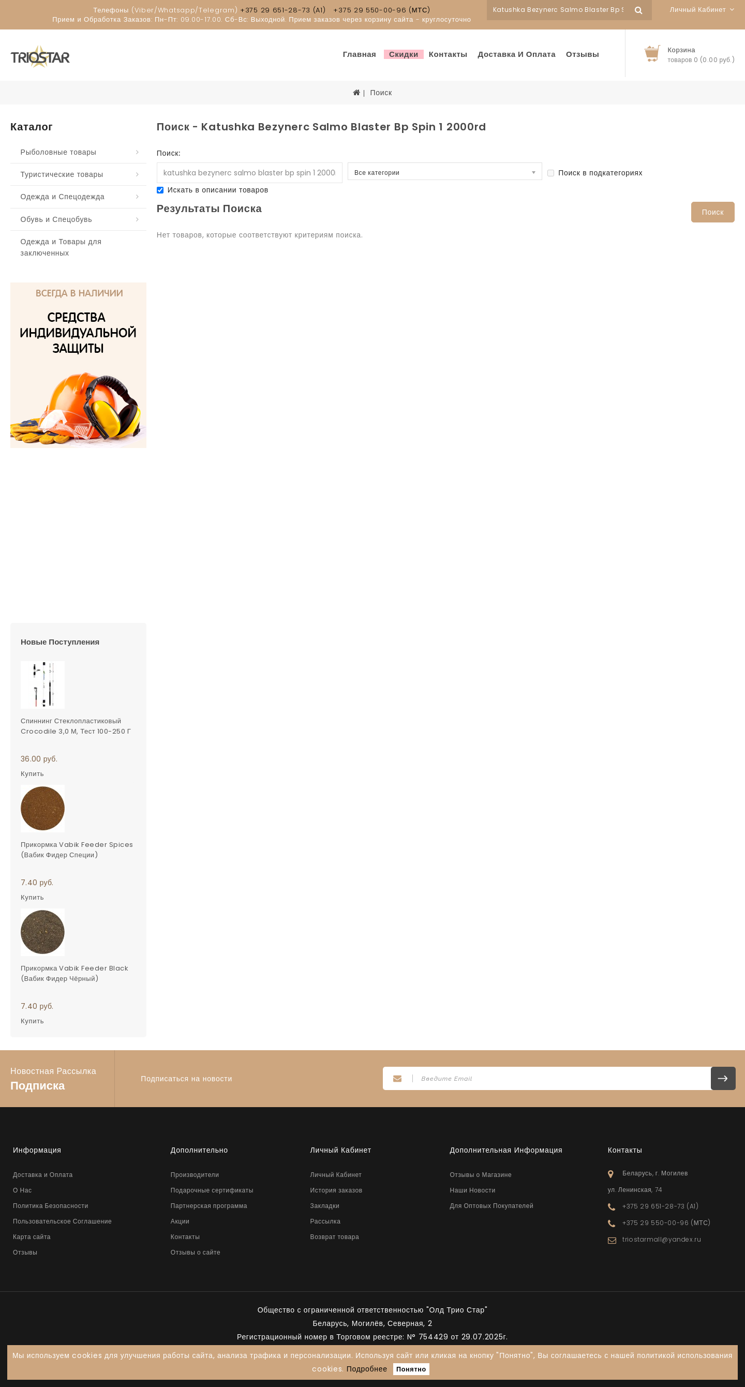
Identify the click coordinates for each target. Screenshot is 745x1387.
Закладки (325, 1205)
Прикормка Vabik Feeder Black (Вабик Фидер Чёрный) (74, 973)
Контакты (448, 54)
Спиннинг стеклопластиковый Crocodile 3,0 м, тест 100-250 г (76, 726)
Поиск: (169, 153)
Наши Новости (472, 1190)
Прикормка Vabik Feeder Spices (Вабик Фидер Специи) (77, 850)
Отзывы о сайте (195, 1252)
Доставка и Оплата (517, 54)
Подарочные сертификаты (212, 1190)
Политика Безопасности (50, 1205)
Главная (360, 54)
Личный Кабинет (336, 1174)
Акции (180, 1221)
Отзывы (582, 54)
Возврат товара (335, 1236)
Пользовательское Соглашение (62, 1221)
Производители (195, 1174)
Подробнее (367, 1369)
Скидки (404, 54)
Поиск (381, 92)
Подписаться (723, 1078)
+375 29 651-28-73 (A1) (282, 10)
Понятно (411, 1369)
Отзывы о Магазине (481, 1174)
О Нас (22, 1190)
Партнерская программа (209, 1205)
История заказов (336, 1190)
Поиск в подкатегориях (595, 173)
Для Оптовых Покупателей (491, 1205)
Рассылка (325, 1221)
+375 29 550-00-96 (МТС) (381, 10)
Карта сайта (32, 1236)
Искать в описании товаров (213, 190)
